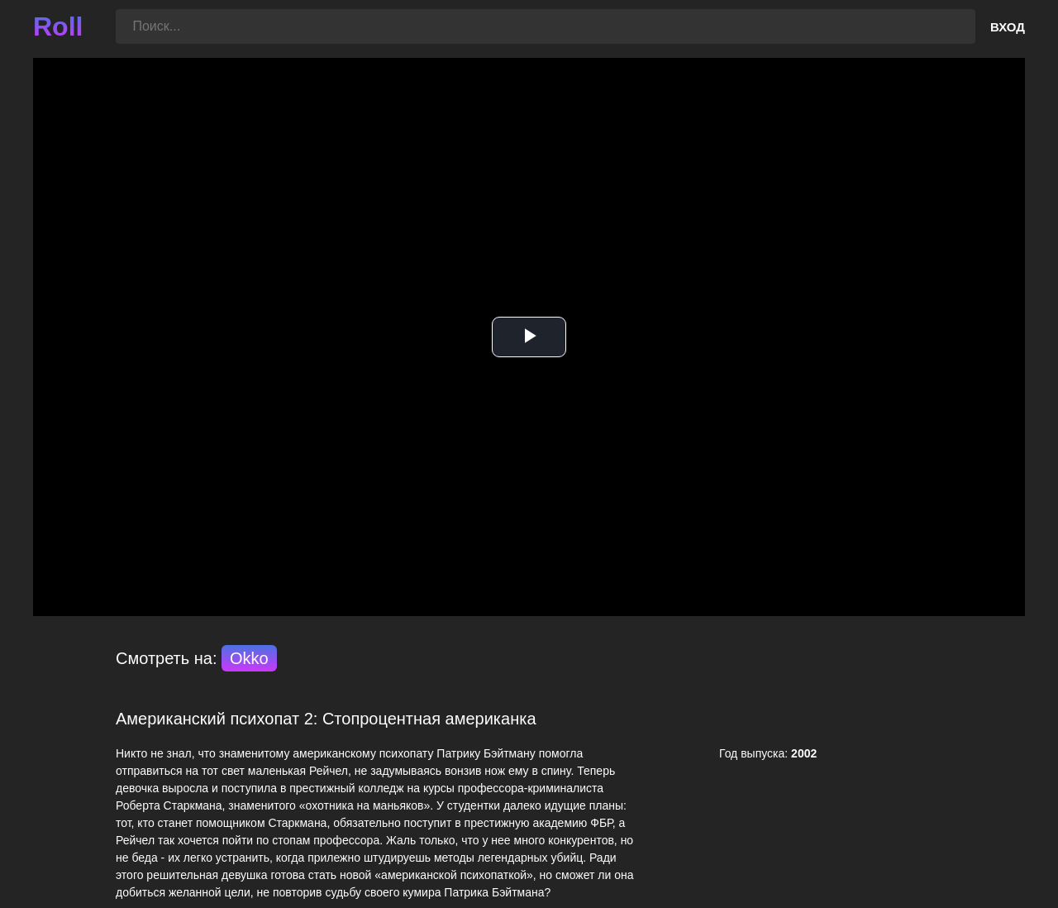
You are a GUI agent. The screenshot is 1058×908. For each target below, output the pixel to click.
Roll (58, 26)
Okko (249, 658)
